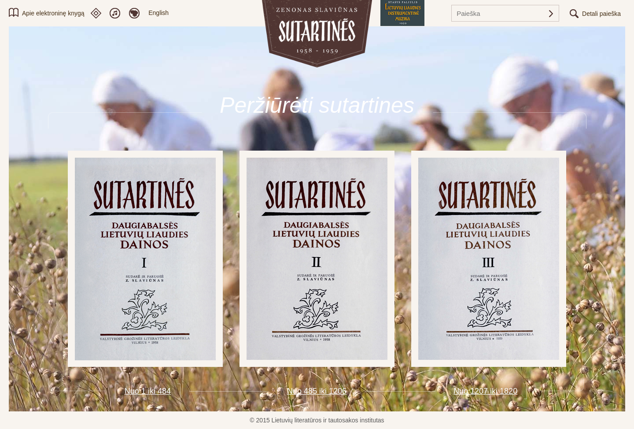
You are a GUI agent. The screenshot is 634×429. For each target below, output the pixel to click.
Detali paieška (601, 13)
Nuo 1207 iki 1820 (485, 391)
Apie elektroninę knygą (53, 13)
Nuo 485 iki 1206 (316, 391)
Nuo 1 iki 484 (148, 391)
